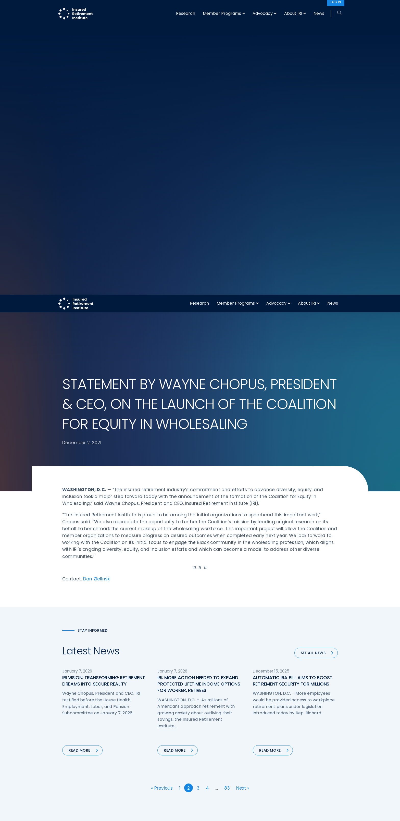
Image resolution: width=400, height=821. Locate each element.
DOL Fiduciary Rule (221, 717)
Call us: (69, 767)
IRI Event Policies (291, 746)
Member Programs (236, 8)
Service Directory (220, 774)
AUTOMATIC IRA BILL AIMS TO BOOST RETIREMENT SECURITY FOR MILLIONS (292, 378)
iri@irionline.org (105, 776)
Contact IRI (286, 736)
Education (143, 764)
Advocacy (276, 8)
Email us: (70, 776)
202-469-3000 (103, 767)
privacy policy (208, 813)
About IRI (307, 8)
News (332, 8)
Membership (216, 764)
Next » (242, 486)
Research (199, 8)
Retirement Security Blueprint (231, 746)
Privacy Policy (289, 755)
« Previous (162, 486)
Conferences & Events (154, 746)
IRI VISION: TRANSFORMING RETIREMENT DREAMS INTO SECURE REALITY (103, 378)
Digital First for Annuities (226, 726)
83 (227, 486)
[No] (393, 813)
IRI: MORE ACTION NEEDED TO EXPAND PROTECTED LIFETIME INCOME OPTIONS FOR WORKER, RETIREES (198, 382)
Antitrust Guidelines (294, 774)
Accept (255, 813)
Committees (216, 755)
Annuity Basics (218, 736)
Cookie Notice (289, 764)
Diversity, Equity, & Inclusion (158, 736)
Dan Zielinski (97, 277)
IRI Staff (283, 726)
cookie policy (234, 813)
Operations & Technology (157, 726)
